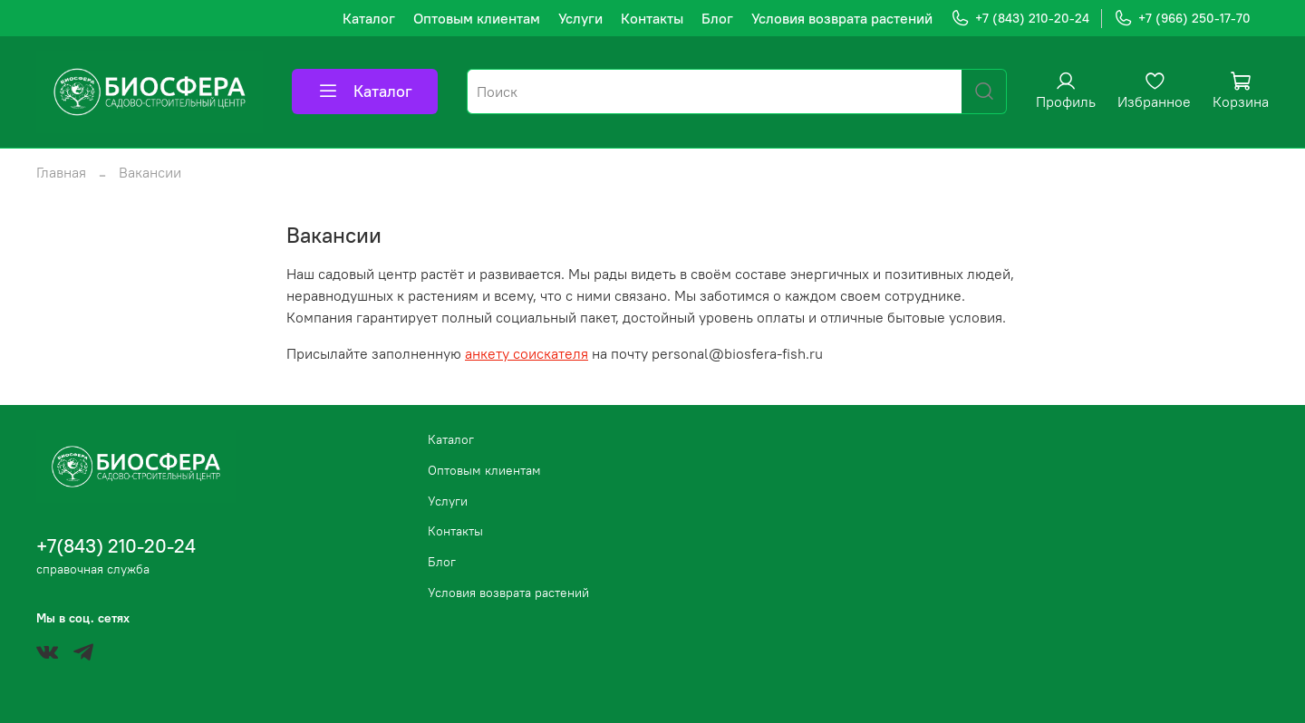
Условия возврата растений (842, 18)
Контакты (652, 18)
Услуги (580, 18)
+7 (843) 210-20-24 (1020, 18)
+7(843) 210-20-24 (116, 546)
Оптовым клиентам (476, 18)
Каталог (369, 18)
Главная (61, 172)
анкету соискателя (526, 353)
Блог (717, 18)
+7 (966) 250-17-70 (1182, 18)
